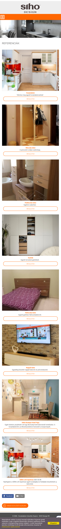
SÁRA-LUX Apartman (27, 480)
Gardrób (30, 258)
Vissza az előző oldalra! (16, 506)
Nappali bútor (30, 368)
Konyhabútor (30, 93)
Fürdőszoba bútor (30, 203)
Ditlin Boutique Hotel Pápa (30, 423)
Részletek (31, 99)
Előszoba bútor (30, 148)
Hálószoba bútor (30, 313)
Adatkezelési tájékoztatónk (11, 527)
